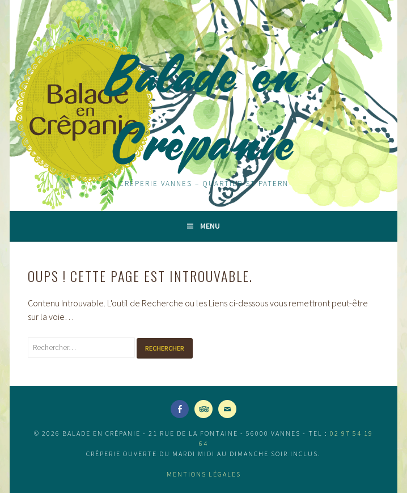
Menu (210, 226)
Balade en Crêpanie (203, 109)
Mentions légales (204, 474)
